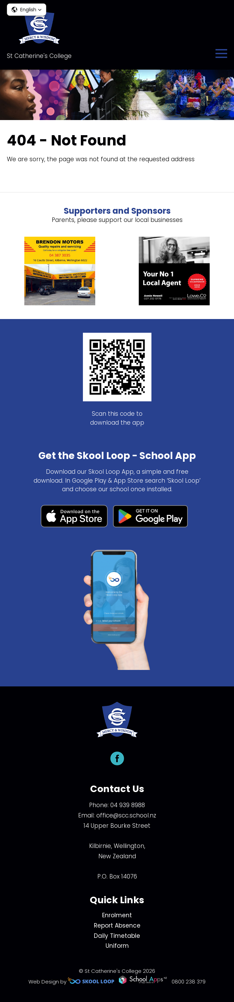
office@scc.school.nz (126, 815)
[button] (26, 10)
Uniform (117, 946)
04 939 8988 (127, 805)
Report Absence (117, 925)
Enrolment (117, 915)
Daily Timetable (117, 936)
